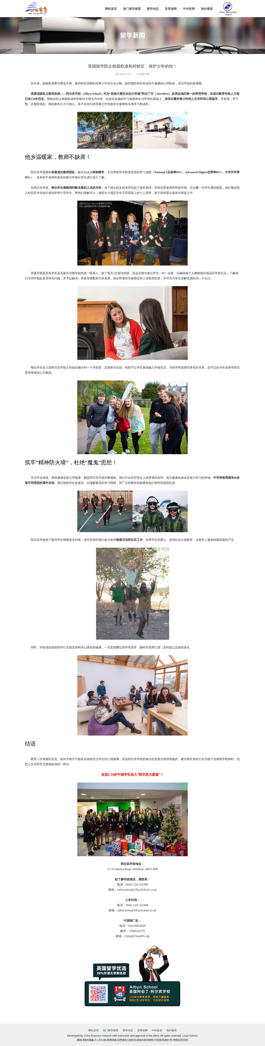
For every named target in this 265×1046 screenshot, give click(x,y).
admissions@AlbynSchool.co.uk (137, 910)
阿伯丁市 (147, 93)
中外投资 (189, 8)
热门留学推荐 (132, 8)
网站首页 (111, 8)
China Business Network (98, 1035)
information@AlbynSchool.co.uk (137, 889)
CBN (100, 1039)
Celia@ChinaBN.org (137, 936)
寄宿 (198, 93)
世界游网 (171, 8)
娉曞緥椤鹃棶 (180, 1039)
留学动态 (153, 8)
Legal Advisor (190, 1035)
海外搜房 (207, 8)
